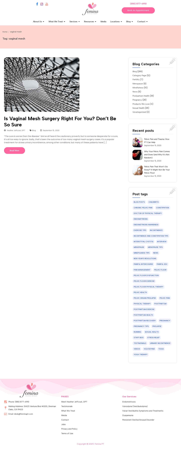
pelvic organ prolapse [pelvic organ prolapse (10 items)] (145, 298)
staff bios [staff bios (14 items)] (139, 338)
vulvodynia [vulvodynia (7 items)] (149, 349)
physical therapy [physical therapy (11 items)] (142, 304)
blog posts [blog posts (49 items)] (139, 202)
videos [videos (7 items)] (137, 349)
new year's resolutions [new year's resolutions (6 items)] (145, 259)
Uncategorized (139, 112)
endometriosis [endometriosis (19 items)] (141, 219)
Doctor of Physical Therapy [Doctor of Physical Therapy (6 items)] (148, 213)
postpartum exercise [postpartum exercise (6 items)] (144, 309)
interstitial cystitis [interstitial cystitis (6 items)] (143, 242)
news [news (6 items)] (155, 253)
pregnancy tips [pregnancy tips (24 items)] (141, 326)
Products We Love (141, 104)
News (135, 91)
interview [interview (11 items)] (161, 242)
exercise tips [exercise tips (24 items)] (140, 230)
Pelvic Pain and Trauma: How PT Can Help (156, 140)
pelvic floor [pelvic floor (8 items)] (160, 270)
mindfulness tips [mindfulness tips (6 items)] (141, 253)
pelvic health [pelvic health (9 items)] (140, 292)
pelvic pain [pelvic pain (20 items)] (165, 298)
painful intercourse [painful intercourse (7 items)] (143, 264)
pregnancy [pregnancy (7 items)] (165, 321)
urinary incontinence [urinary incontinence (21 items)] (160, 343)
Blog (34, 130)
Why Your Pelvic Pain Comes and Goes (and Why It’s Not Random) (157, 154)
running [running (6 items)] (137, 332)
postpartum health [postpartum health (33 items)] (143, 315)
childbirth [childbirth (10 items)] (154, 202)
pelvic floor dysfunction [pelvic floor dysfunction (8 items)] (146, 275)
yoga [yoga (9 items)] (161, 349)
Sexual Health (138, 108)
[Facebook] (37, 4)
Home (5, 32)
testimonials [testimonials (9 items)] (140, 343)
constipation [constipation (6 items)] (162, 208)
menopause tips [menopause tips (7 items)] (155, 247)
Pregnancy (137, 100)
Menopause (137, 83)
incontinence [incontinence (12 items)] (156, 230)
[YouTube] (46, 4)
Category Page (139, 75)
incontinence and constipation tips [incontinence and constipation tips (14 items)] (151, 236)
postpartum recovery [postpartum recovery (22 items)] (145, 321)
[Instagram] (41, 4)
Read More (14, 150)
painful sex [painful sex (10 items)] (162, 264)
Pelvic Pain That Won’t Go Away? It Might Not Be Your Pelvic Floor (157, 169)
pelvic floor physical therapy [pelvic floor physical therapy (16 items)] (148, 287)
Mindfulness (137, 87)
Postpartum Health (140, 96)
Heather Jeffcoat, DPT (14, 130)
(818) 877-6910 (138, 3)
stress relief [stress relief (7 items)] (153, 338)
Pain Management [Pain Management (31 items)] (142, 270)
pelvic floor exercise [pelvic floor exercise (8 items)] (144, 281)
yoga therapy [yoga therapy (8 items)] (140, 355)
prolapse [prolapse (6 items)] (156, 326)
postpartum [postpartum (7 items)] (160, 304)
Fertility (136, 79)
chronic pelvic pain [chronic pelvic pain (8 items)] (143, 208)
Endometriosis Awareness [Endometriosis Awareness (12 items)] (146, 225)
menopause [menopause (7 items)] (139, 247)
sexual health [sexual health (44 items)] (152, 332)
